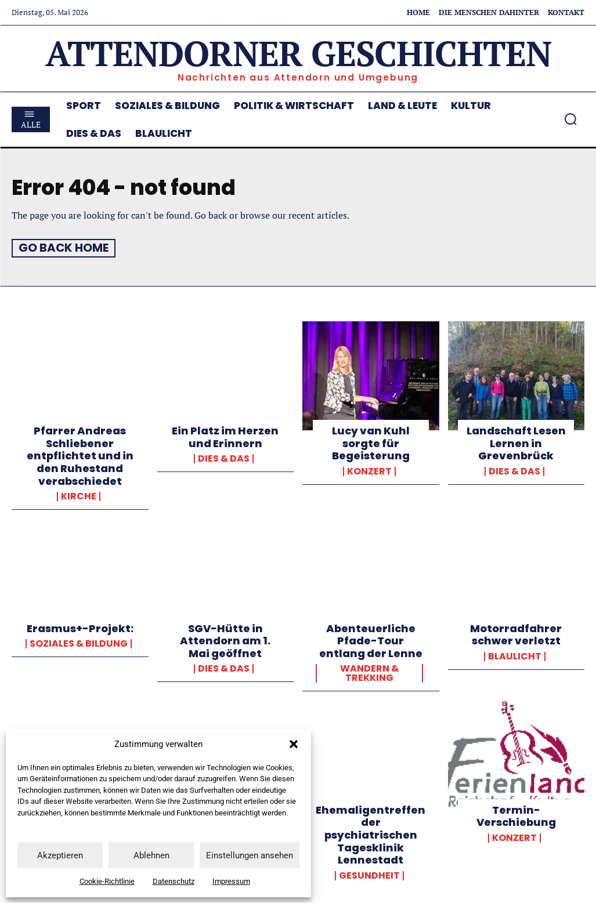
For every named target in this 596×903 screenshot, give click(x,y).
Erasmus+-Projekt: (80, 628)
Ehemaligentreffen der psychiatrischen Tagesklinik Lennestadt (370, 834)
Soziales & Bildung (79, 643)
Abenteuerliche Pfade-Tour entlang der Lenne (370, 640)
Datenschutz (173, 881)
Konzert (369, 471)
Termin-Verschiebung (516, 815)
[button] (293, 744)
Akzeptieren (60, 855)
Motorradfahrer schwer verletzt (516, 634)
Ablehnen (151, 855)
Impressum (231, 881)
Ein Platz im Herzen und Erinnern (225, 436)
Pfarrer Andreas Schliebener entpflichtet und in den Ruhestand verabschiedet (80, 455)
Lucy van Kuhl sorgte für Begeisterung (371, 442)
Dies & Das (224, 458)
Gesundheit (369, 875)
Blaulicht (514, 656)
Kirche (78, 496)
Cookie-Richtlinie (107, 881)
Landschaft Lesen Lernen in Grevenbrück (516, 442)
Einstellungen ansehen (249, 855)
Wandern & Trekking (369, 672)
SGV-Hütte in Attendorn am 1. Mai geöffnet (225, 640)
